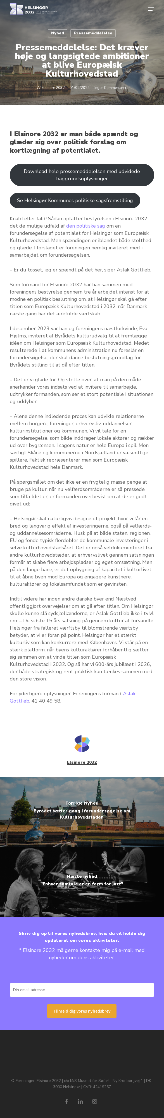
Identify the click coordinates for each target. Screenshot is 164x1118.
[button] (151, 9)
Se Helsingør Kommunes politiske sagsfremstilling (75, 200)
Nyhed (57, 33)
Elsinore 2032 (53, 87)
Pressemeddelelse (93, 33)
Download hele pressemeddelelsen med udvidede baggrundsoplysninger (82, 175)
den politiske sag (85, 226)
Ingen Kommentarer (110, 87)
